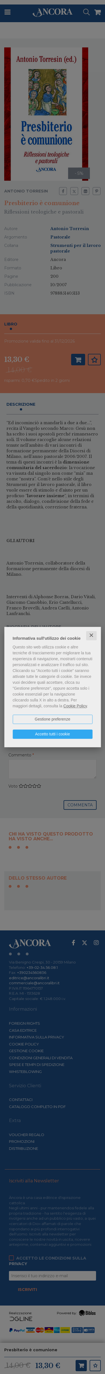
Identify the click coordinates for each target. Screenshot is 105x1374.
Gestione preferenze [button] (52, 719)
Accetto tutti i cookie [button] (52, 734)
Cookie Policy (75, 706)
